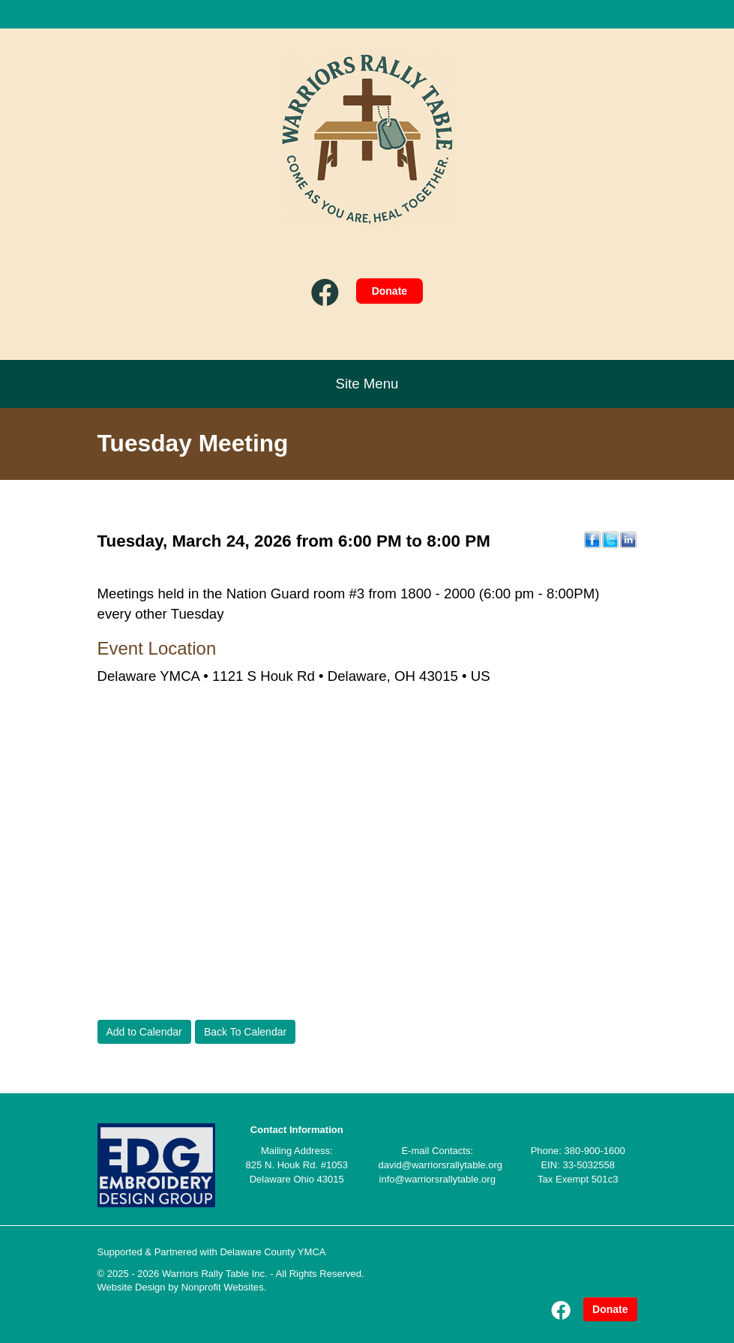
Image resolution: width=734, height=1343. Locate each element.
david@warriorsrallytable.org (441, 1165)
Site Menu (367, 383)
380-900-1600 (595, 1150)
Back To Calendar (245, 1032)
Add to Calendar (144, 1032)
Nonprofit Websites (222, 1287)
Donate (389, 291)
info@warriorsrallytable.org (437, 1179)
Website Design (133, 1287)
